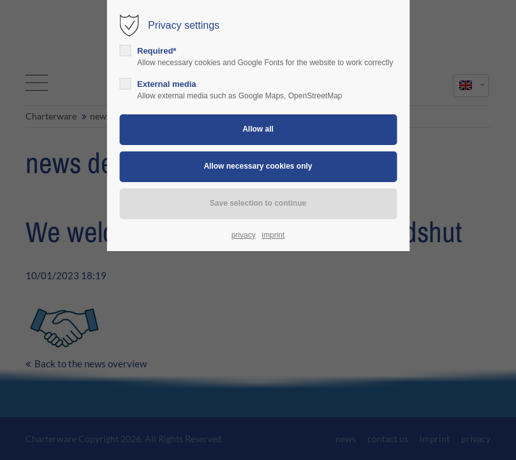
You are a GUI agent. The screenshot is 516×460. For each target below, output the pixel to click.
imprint (273, 235)
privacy (244, 235)
